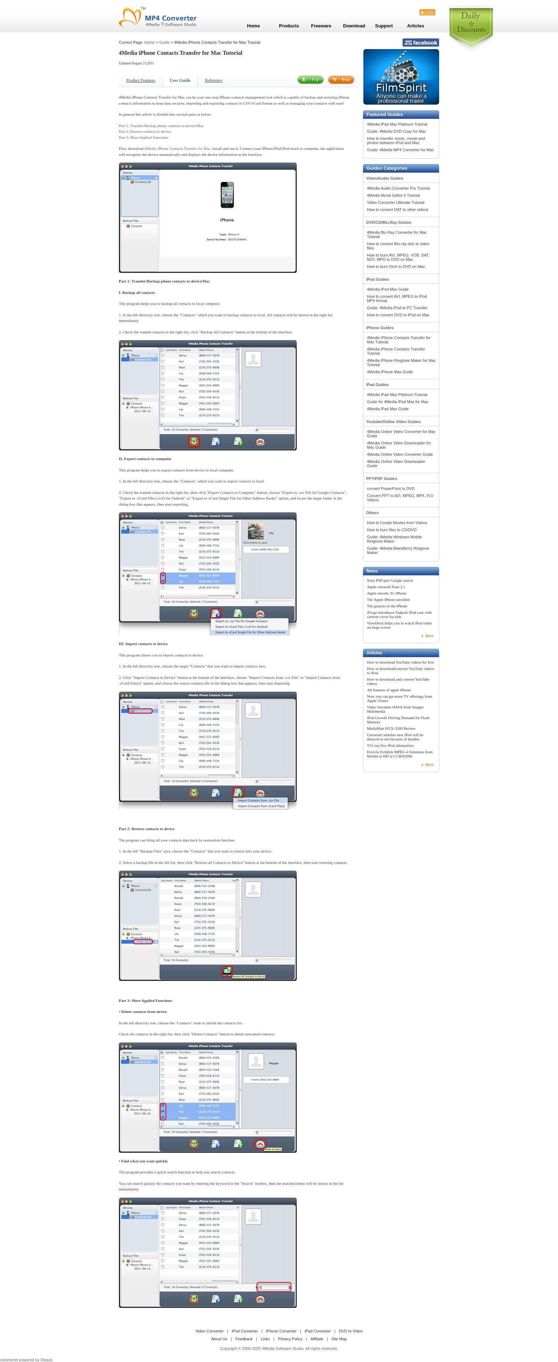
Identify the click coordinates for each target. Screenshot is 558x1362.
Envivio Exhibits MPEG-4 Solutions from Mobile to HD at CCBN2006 (400, 754)
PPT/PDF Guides (381, 478)
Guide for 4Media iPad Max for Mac (397, 402)
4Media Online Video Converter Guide (400, 454)
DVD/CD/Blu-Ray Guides (388, 222)
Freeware (321, 25)
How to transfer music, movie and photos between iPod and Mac (396, 140)
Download (354, 25)
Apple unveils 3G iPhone (386, 593)
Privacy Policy (290, 1339)
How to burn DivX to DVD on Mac (396, 266)
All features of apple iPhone (389, 690)
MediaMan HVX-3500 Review (391, 728)
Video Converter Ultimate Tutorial (396, 202)
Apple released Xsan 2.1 (386, 587)
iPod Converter (245, 1331)
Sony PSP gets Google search (390, 580)
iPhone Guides (380, 328)
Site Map (339, 1339)
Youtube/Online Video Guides (393, 421)
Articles (374, 652)
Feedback (243, 1339)
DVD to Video (350, 1331)
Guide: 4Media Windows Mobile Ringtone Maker (394, 539)
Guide (164, 42)
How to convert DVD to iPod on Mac (398, 315)
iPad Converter (318, 1331)
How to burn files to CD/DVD (391, 530)
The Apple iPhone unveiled (388, 599)
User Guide (180, 80)
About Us (219, 1339)
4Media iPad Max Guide (388, 409)
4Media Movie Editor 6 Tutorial (393, 195)
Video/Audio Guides (384, 178)
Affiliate (317, 1339)
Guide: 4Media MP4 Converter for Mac (400, 150)
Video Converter (209, 1331)
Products (289, 25)
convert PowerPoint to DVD (391, 488)
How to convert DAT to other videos (397, 209)
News (372, 571)
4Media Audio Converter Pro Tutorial (398, 188)
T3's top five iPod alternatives (390, 745)
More (429, 636)
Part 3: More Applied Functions (143, 137)
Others (372, 513)
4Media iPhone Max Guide (390, 372)
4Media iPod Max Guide (388, 289)
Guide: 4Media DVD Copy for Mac (396, 131)
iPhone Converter (281, 1331)
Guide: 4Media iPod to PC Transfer (397, 308)
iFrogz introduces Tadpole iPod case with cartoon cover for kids (399, 614)
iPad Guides (377, 384)
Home (149, 42)
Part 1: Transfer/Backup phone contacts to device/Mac (161, 125)
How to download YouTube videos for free (400, 662)
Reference (213, 80)
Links (265, 1339)
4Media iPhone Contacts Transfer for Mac (177, 148)
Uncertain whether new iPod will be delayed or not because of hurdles (395, 737)
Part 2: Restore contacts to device (145, 131)
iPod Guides (377, 279)
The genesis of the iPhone (387, 606)
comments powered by (26, 1360)
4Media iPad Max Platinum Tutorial (397, 124)
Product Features (140, 80)
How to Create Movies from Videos (397, 523)
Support (384, 25)
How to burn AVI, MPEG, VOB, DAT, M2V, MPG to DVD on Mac (398, 257)
